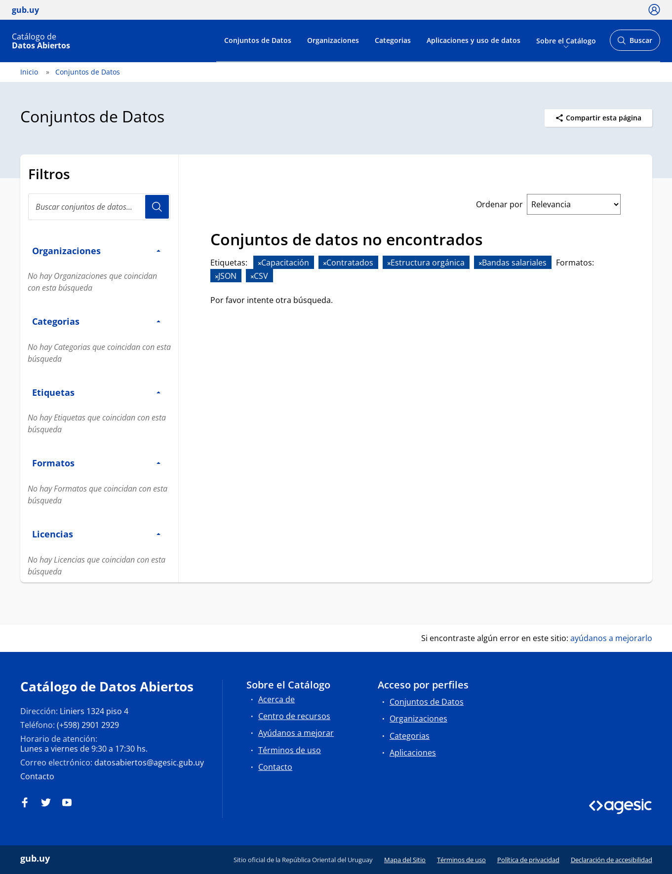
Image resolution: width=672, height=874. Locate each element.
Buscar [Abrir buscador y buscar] (634, 43)
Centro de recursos (294, 716)
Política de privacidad (528, 859)
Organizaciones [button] (96, 250)
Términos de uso (289, 750)
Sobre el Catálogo (566, 40)
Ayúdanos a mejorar (296, 732)
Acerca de (276, 699)
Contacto (37, 776)
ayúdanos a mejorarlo (611, 638)
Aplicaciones (413, 752)
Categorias (393, 40)
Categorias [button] (96, 321)
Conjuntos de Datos (257, 40)
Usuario (157, 207)
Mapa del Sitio (405, 859)
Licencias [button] (96, 534)
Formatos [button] (96, 462)
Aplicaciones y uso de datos (473, 40)
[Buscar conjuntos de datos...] (99, 207)
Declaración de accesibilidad (611, 859)
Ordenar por (499, 204)
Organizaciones (333, 40)
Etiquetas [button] (96, 392)
